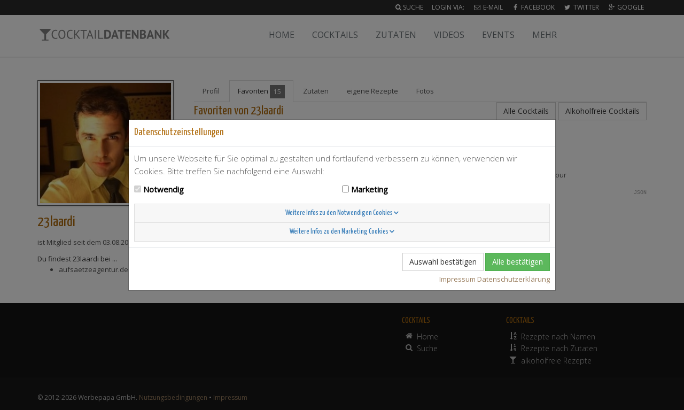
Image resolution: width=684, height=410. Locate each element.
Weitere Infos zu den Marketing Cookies (342, 231)
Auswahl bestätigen (443, 262)
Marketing (369, 189)
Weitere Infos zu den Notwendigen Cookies (342, 213)
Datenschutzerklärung (513, 279)
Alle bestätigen (517, 262)
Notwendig (163, 189)
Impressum (457, 279)
